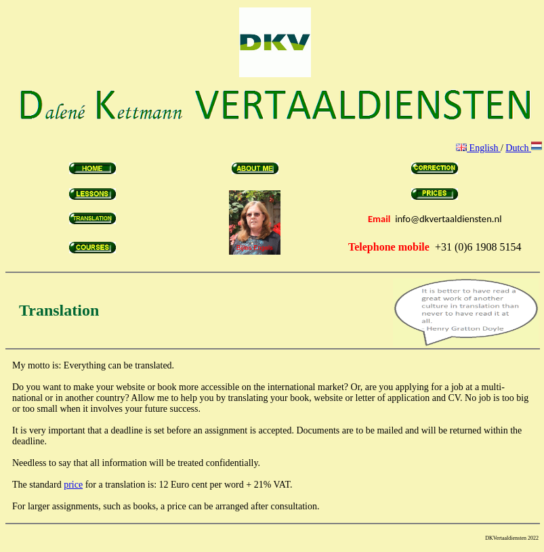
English (478, 148)
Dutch (523, 148)
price (73, 485)
